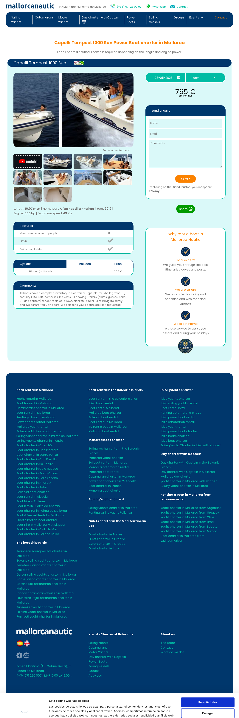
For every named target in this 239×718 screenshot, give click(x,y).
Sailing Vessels (99, 666)
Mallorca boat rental (104, 431)
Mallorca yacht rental (32, 427)
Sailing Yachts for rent (106, 499)
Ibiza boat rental (101, 403)
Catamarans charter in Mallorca (40, 408)
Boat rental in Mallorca (34, 390)
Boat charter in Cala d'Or (34, 445)
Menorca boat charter (106, 440)
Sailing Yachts (98, 643)
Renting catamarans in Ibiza (181, 413)
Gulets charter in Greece (107, 544)
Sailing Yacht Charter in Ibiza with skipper (191, 445)
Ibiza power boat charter (179, 431)
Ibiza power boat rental (178, 417)
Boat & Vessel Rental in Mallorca (40, 515)
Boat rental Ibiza (173, 408)
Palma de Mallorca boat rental (38, 431)
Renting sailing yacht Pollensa (110, 512)
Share (186, 209)
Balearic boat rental (103, 417)
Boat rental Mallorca (104, 408)
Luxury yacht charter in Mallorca (184, 486)
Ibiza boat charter (174, 441)
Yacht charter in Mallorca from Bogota (189, 526)
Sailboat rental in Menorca (108, 462)
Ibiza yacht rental (173, 427)
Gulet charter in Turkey (106, 534)
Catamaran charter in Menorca (112, 476)
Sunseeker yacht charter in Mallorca (43, 607)
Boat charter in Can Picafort (37, 450)
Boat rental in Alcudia (32, 497)
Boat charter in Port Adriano (37, 478)
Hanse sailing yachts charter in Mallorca (45, 579)
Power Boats (98, 661)
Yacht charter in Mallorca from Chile (187, 517)
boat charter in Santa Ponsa (37, 455)
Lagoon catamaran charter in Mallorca (45, 593)
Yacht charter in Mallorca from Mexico (189, 531)
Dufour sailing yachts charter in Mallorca (46, 574)
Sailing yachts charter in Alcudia (39, 441)
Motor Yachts (98, 652)
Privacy (154, 191)
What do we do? (172, 652)
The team (168, 643)
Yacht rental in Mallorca (34, 399)
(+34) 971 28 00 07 (129, 7)
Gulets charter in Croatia (107, 539)
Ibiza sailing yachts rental (179, 403)
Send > (185, 179)
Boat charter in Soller (32, 487)
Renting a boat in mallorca (35, 417)
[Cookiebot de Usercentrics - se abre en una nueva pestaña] (24, 711)
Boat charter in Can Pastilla (36, 459)
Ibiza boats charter (175, 436)
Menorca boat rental (104, 472)
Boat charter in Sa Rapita (34, 464)
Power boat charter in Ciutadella (112, 481)
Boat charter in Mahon (105, 486)
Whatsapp (159, 7)
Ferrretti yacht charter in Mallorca (41, 616)
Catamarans (44, 17)
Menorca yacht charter (106, 458)
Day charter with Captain (181, 454)
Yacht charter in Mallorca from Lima (187, 522)
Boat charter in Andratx (33, 483)
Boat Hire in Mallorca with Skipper (41, 525)
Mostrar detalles (60, 710)
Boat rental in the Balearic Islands (116, 390)
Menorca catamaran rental (109, 467)
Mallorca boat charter (105, 413)
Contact (182, 7)
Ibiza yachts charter (177, 390)
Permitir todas (207, 678)
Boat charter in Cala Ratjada (37, 469)
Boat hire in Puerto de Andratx (38, 506)
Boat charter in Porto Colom (37, 473)
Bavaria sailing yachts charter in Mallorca (46, 560)
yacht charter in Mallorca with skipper (189, 481)
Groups (179, 17)
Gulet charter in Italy (104, 548)
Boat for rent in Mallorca (34, 403)
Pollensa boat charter (32, 492)
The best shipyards (31, 542)
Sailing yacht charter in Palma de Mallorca (47, 436)
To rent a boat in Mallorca (108, 427)
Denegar (207, 689)
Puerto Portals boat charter (37, 520)
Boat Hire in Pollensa (31, 501)
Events (194, 17)
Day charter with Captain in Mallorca (188, 472)
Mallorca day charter (176, 476)
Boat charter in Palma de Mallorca (41, 511)
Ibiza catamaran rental (178, 422)
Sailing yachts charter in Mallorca (113, 508)
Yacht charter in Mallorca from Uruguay (190, 512)
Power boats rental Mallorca (37, 422)
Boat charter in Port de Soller (37, 534)
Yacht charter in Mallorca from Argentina (191, 508)
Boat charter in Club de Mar (36, 529)
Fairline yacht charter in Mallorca (40, 612)
